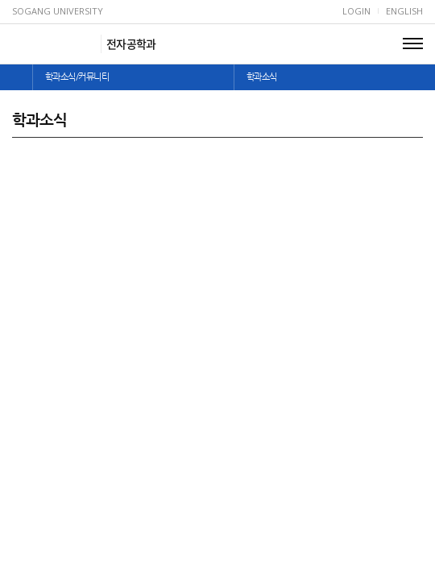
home (16, 77)
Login (356, 11)
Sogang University (57, 11)
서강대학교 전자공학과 (54, 43)
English (404, 11)
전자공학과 (131, 43)
